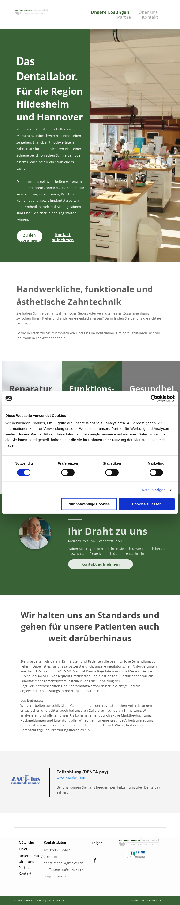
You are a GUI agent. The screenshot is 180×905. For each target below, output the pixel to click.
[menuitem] (110, 12)
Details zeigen (153, 490)
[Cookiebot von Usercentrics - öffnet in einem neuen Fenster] (154, 398)
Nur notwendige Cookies (89, 504)
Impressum (137, 900)
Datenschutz (153, 900)
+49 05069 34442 (57, 850)
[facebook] (95, 861)
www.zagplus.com (71, 777)
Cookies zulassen (146, 504)
